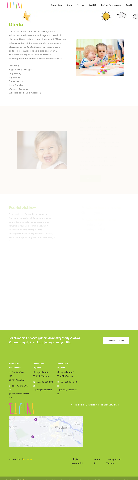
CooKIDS (92, 5)
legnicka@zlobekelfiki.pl (42, 390)
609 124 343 (71, 382)
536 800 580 (47, 382)
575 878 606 (22, 385)
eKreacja (27, 459)
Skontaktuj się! (116, 340)
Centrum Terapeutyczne (111, 5)
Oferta (69, 5)
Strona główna (56, 5)
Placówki (80, 5)
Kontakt (129, 5)
